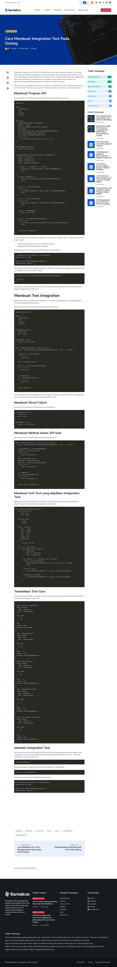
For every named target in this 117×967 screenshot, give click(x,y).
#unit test (39, 831)
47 (110, 86)
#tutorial (28, 831)
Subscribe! (106, 10)
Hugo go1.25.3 (33, 962)
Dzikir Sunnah (83, 10)
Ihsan (15, 48)
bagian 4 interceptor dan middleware (63, 946)
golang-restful (30, 940)
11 (110, 96)
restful (38, 940)
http (73, 937)
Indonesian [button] (80, 962)
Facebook (92, 901)
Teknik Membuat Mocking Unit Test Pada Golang (67, 848)
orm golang (13, 940)
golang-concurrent (82, 937)
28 (110, 91)
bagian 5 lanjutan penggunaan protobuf (91, 946)
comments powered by (25, 868)
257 (109, 81)
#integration (67, 831)
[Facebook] (100, 2)
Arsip (18, 2)
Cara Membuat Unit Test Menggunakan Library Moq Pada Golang (29, 849)
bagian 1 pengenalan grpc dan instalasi (18, 943)
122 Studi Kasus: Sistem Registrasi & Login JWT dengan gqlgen (103, 179)
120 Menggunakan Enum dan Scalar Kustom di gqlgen (103, 202)
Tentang (7, 2)
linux (61, 912)
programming (11, 31)
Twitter (91, 898)
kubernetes (64, 915)
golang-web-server (64, 937)
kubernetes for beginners (71, 940)
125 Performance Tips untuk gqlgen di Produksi (104, 144)
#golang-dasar (21, 835)
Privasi (90, 962)
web (38, 937)
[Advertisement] (49, 812)
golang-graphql (21, 937)
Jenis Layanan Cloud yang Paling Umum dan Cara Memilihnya (104, 118)
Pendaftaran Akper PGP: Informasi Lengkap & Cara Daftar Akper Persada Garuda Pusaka (103, 131)
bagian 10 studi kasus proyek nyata (45, 943)
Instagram (92, 904)
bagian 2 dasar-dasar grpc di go (16, 946)
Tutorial (37, 10)
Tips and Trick (69, 10)
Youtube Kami (93, 909)
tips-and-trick (38, 898)
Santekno (13, 962)
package (21, 940)
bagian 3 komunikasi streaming (38, 946)
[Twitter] (96, 2)
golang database (47, 940)
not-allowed (85, 940)
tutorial (62, 901)
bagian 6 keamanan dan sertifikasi (17, 949)
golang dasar (45, 937)
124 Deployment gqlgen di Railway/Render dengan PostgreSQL (104, 155)
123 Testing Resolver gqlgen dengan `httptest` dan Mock (103, 167)
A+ (88, 2)
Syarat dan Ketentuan (103, 962)
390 (109, 77)
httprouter (93, 937)
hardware (63, 909)
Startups (57, 10)
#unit (49, 831)
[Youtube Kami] (110, 2)
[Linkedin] (106, 2)
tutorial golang (103, 937)
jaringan (63, 907)
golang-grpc (32, 937)
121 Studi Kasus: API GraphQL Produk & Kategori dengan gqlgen (104, 191)
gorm (7, 940)
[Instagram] (103, 2)
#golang (19, 831)
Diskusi (13, 2)
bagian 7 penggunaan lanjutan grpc (41, 949)
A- (81, 2)
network (54, 937)
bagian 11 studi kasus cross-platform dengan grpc (75, 943)
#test (57, 831)
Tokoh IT (48, 10)
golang (13, 937)
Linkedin (91, 907)
